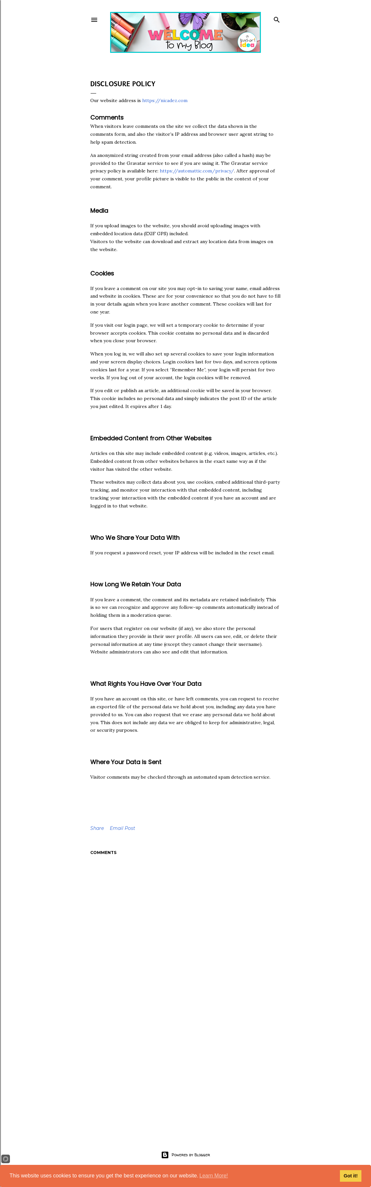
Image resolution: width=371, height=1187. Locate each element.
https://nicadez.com (164, 100)
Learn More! (213, 1175)
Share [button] (97, 828)
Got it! (350, 1175)
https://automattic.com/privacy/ (197, 171)
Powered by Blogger (185, 1155)
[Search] (277, 18)
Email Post (122, 828)
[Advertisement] (185, 1071)
